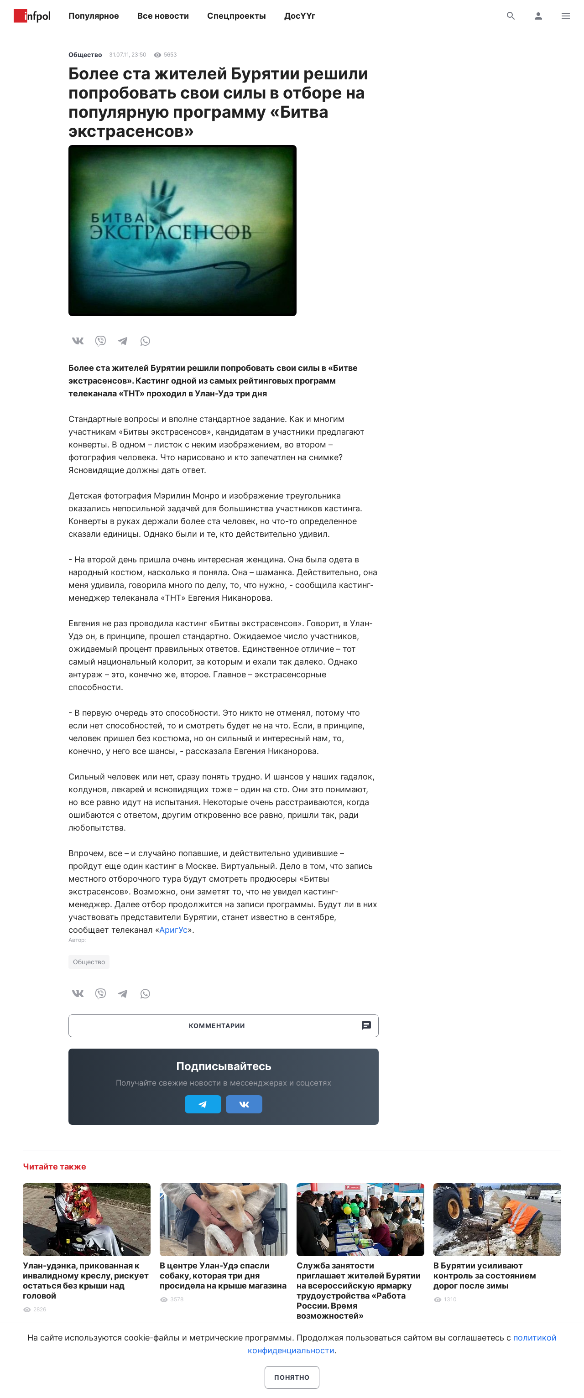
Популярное (93, 16)
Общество (85, 54)
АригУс (173, 930)
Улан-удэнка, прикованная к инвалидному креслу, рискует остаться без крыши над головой (86, 1280)
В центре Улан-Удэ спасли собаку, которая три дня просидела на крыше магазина (223, 1275)
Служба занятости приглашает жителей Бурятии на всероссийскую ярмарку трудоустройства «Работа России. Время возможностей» (359, 1290)
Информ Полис (32, 16)
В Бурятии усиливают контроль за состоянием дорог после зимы (484, 1275)
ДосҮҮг (299, 16)
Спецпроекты (236, 16)
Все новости (163, 16)
